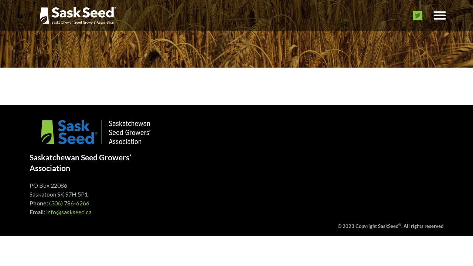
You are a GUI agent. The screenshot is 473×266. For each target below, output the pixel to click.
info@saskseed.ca (69, 211)
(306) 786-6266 (69, 203)
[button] (440, 15)
